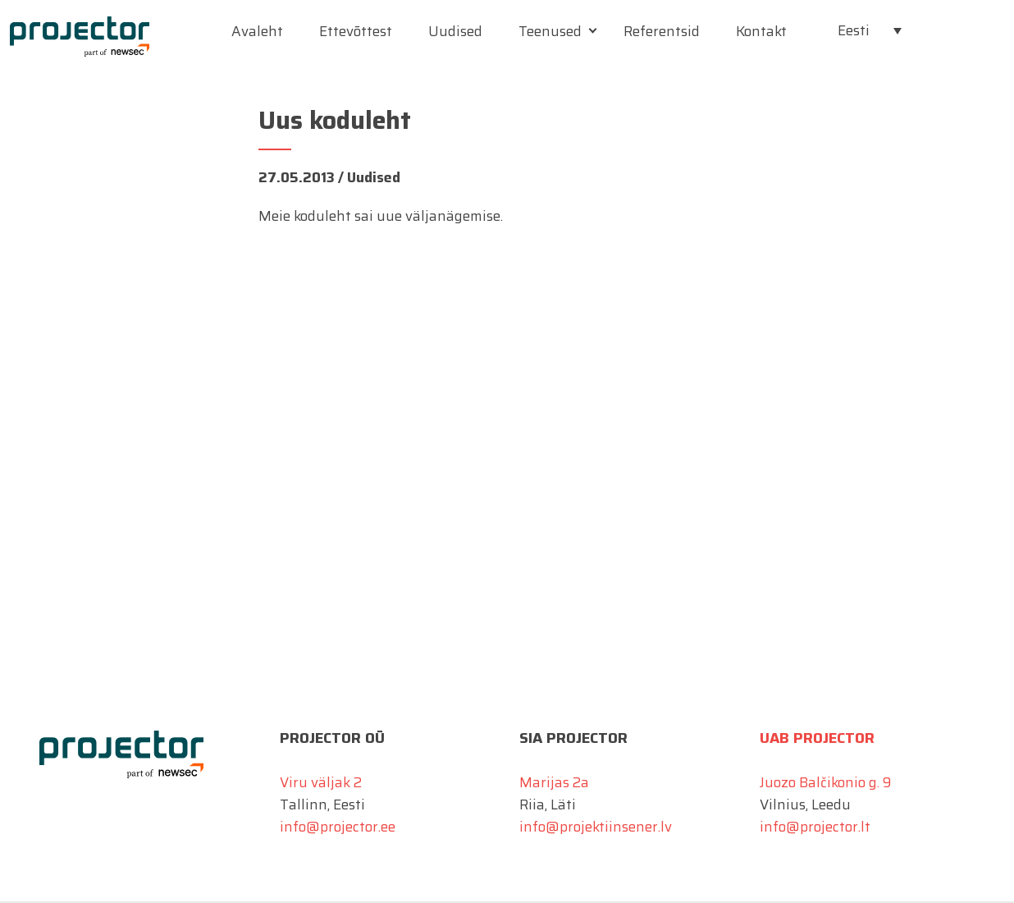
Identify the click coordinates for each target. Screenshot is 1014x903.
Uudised (455, 31)
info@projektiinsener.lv (595, 826)
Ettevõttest (355, 31)
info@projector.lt (815, 826)
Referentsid (661, 31)
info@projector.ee (337, 826)
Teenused (550, 31)
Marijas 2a (554, 782)
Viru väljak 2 (321, 782)
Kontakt (761, 31)
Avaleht (257, 31)
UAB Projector (817, 738)
